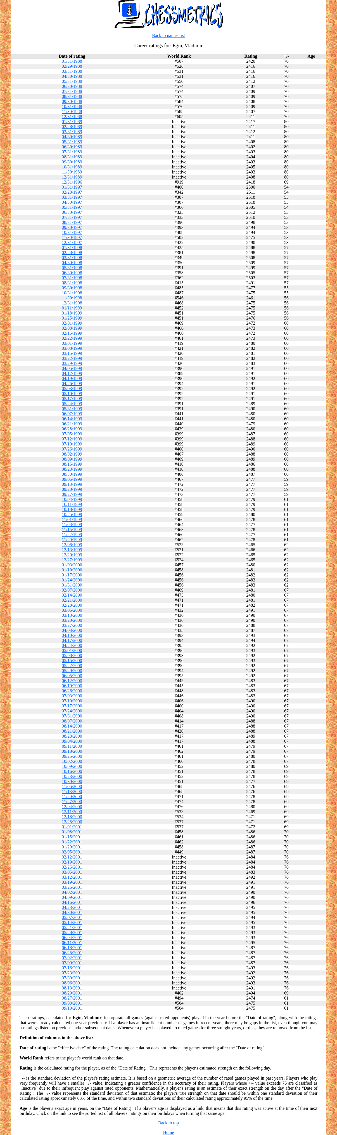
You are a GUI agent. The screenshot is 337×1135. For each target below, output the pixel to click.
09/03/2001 (72, 1003)
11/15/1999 (72, 529)
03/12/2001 (72, 877)
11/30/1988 (72, 111)
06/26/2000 (72, 690)
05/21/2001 (72, 927)
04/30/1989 (72, 136)
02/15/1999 (72, 333)
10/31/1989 (72, 167)
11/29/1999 (72, 539)
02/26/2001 (72, 867)
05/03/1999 (72, 388)
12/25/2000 (72, 821)
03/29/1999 (72, 363)
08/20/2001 (72, 993)
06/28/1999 (72, 428)
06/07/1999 (72, 413)
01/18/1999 (72, 313)
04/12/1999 (72, 373)
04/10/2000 (72, 635)
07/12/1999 (72, 439)
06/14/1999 (72, 418)
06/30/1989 (72, 146)
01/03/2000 (72, 564)
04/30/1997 (72, 202)
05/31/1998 (72, 267)
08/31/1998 (72, 282)
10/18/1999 (72, 509)
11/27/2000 (72, 801)
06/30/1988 (72, 86)
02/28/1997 (72, 192)
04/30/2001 (72, 912)
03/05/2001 (72, 872)
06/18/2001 (72, 947)
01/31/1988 (72, 61)
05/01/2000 (72, 650)
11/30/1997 (72, 237)
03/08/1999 (72, 348)
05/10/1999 (72, 393)
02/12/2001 (72, 857)
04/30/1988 (72, 76)
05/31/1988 (72, 81)
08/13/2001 (72, 988)
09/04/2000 (72, 741)
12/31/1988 (72, 116)
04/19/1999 (72, 378)
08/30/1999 (72, 474)
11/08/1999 (72, 524)
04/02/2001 (72, 892)
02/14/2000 (72, 595)
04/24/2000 (72, 645)
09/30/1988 (72, 101)
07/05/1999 (72, 434)
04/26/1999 (72, 383)
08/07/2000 (72, 721)
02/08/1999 (72, 328)
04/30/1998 (72, 262)
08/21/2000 (72, 731)
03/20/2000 (72, 620)
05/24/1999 (72, 403)
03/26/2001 (72, 887)
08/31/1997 (72, 222)
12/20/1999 (72, 554)
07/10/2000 (72, 700)
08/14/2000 (72, 726)
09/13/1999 (72, 484)
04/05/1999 (72, 368)
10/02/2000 (72, 761)
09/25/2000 (72, 756)
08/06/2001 (72, 983)
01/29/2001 (72, 847)
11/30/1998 (72, 298)
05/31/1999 (72, 408)
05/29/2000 (72, 670)
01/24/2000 (72, 580)
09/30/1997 (72, 227)
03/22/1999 (72, 358)
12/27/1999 (72, 559)
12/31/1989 (72, 177)
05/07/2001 (72, 917)
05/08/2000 (72, 655)
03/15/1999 (72, 353)
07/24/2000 (72, 711)
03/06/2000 (72, 610)
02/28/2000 (72, 605)
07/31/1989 (72, 151)
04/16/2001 (72, 902)
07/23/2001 (72, 972)
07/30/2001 (72, 977)
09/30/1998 (72, 287)
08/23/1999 (72, 469)
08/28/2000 (72, 736)
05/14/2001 (72, 922)
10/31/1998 (72, 292)
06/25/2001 (72, 952)
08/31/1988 (72, 96)
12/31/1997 (72, 242)
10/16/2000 (72, 771)
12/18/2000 (72, 816)
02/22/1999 (72, 338)
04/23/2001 (72, 907)
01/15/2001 (72, 836)
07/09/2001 (72, 962)
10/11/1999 (72, 504)
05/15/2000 (72, 660)
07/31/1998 (72, 277)
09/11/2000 (72, 746)
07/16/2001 (72, 967)
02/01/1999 (72, 323)
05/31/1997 (72, 207)
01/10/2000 (72, 570)
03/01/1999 (72, 343)
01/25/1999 (72, 318)
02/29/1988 (72, 66)
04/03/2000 (72, 630)
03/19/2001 (72, 882)
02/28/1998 (72, 252)
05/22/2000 (72, 665)
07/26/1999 (72, 449)
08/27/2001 (72, 998)
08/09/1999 (72, 459)
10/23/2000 (72, 776)
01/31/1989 (72, 121)
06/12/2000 (72, 680)
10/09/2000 (72, 766)
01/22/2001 (72, 841)
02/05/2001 (72, 852)
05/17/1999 (72, 398)
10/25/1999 (72, 514)
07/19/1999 (72, 444)
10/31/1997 (72, 232)
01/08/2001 (72, 831)
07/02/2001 (72, 957)
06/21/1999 (72, 423)
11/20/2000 (72, 796)
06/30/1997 (72, 212)
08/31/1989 (72, 156)
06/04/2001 (72, 937)
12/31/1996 (72, 182)
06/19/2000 (72, 685)
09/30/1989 (72, 162)
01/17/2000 (72, 575)
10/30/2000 (72, 781)
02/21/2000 (72, 600)
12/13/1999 (72, 549)
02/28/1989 (72, 126)
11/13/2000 (72, 791)
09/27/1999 (72, 494)
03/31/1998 (72, 257)
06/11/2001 (72, 942)
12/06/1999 (72, 544)
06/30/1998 (72, 272)
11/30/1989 (72, 172)
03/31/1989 (72, 131)
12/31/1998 (72, 303)
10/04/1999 (72, 499)
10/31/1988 (72, 106)
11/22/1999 (72, 534)
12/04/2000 (72, 806)
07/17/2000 (72, 705)
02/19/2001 (72, 862)
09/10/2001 (72, 1008)
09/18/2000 (72, 751)
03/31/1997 (72, 197)
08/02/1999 (72, 454)
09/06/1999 (72, 479)
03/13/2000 (72, 615)
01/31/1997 (72, 187)
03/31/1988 (72, 71)
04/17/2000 (72, 640)
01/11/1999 (72, 308)
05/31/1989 (72, 141)
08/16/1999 (72, 464)
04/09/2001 (72, 897)
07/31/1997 (72, 217)
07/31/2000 (72, 716)
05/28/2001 (72, 932)
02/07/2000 (72, 590)
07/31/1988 (72, 91)
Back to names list (168, 35)
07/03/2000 (72, 695)
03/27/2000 (72, 625)
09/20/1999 (72, 489)
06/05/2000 (72, 675)
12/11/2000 (72, 811)
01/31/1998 (72, 247)
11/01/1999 (72, 519)
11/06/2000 (72, 786)
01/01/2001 (72, 826)
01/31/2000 (72, 585)
